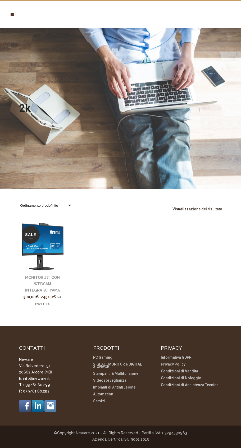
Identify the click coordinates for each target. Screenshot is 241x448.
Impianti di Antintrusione (114, 387)
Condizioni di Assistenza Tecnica (190, 385)
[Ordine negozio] (45, 205)
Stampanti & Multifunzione (115, 373)
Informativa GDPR (176, 357)
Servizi (99, 401)
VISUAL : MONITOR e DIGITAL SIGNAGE (117, 365)
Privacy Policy (173, 364)
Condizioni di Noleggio (181, 378)
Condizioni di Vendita (179, 371)
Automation (103, 394)
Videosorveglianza (109, 380)
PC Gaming (102, 357)
